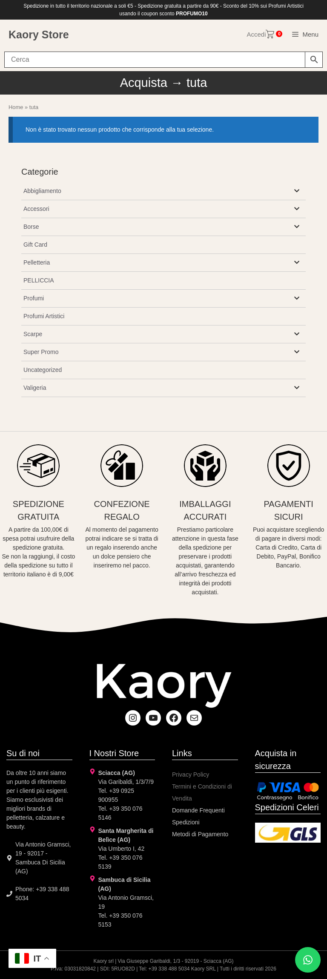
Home (16, 107)
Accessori (36, 208)
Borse (31, 226)
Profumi (33, 298)
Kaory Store (39, 34)
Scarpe (32, 334)
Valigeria (34, 387)
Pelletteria (36, 262)
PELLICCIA (38, 280)
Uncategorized (42, 369)
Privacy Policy (190, 774)
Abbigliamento (42, 190)
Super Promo (40, 351)
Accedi (256, 34)
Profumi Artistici (43, 316)
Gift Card (35, 244)
